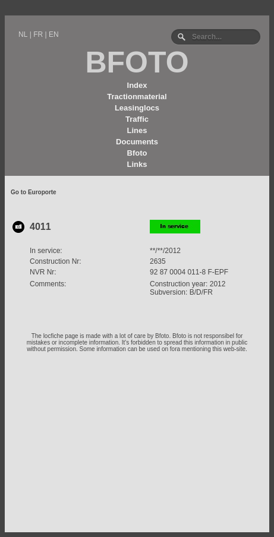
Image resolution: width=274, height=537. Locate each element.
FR (38, 34)
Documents (137, 141)
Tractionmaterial (136, 96)
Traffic (137, 119)
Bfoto (137, 153)
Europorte (42, 192)
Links (137, 164)
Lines (137, 130)
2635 (158, 261)
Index (137, 85)
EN (54, 34)
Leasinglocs (137, 107)
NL (22, 34)
